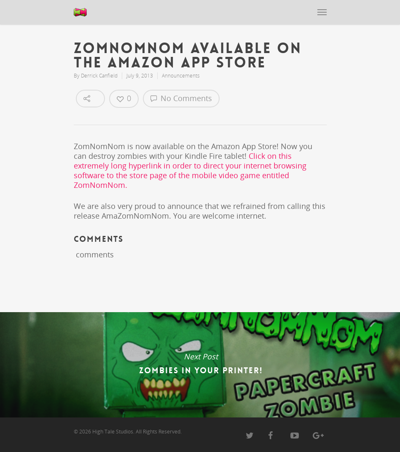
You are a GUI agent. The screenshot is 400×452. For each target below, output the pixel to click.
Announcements (181, 75)
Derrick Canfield (99, 75)
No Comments (181, 98)
